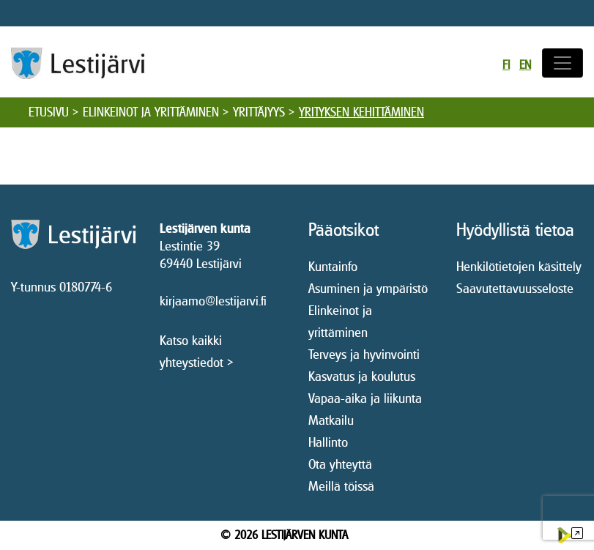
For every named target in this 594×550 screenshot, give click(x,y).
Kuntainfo (332, 266)
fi (506, 65)
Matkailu (331, 420)
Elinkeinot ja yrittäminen (151, 112)
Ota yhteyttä (340, 464)
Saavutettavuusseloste (514, 288)
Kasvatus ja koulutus (361, 376)
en (525, 65)
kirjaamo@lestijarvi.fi (213, 300)
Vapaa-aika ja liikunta (365, 398)
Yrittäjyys (259, 112)
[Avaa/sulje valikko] (562, 63)
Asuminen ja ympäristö (368, 288)
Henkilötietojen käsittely (519, 266)
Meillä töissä (341, 486)
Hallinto (328, 442)
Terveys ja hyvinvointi (364, 354)
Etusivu (49, 112)
